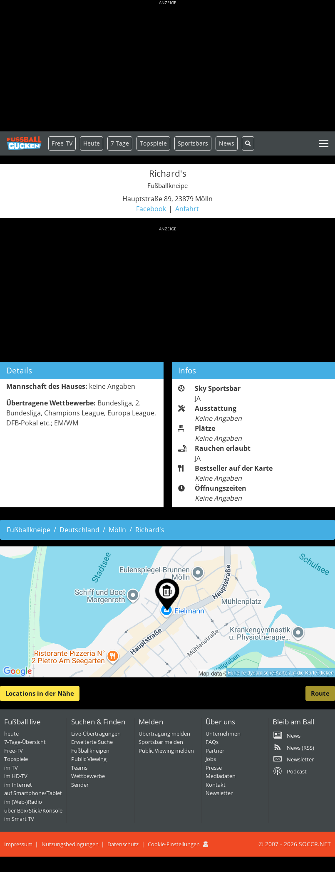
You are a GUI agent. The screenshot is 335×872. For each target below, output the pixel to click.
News (226, 143)
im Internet (18, 784)
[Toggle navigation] (324, 143)
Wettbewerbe (88, 776)
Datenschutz (123, 844)
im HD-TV (15, 776)
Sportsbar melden (161, 742)
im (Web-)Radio (23, 801)
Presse (214, 767)
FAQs (212, 742)
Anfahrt (187, 208)
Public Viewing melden (166, 750)
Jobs (211, 759)
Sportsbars (193, 143)
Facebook (151, 208)
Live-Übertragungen (96, 733)
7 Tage (120, 143)
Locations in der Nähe (39, 693)
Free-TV (62, 143)
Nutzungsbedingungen (70, 844)
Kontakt (216, 784)
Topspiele (16, 759)
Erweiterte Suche (92, 742)
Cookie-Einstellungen (174, 844)
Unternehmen (223, 733)
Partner (215, 750)
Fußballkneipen (90, 750)
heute (11, 733)
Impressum (18, 844)
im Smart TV (19, 819)
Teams (79, 767)
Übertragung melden (164, 733)
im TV (11, 767)
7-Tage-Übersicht (25, 742)
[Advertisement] (167, 66)
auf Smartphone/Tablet (33, 793)
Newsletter (219, 793)
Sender (80, 784)
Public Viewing (89, 759)
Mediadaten (221, 776)
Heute (91, 143)
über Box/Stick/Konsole (33, 810)
